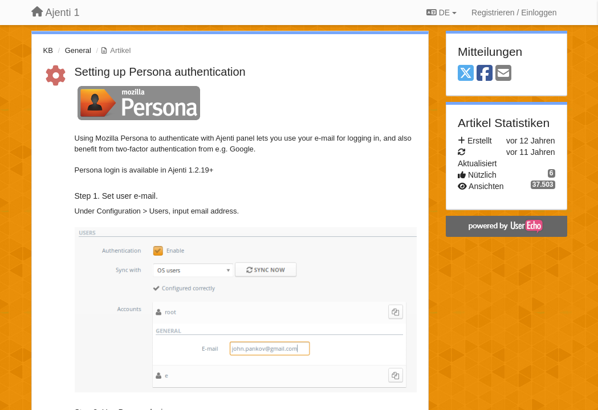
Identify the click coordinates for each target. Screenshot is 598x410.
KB (48, 50)
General (78, 50)
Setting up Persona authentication (160, 71)
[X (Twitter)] (466, 74)
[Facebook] (485, 74)
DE (441, 12)
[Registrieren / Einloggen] (514, 12)
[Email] (503, 74)
